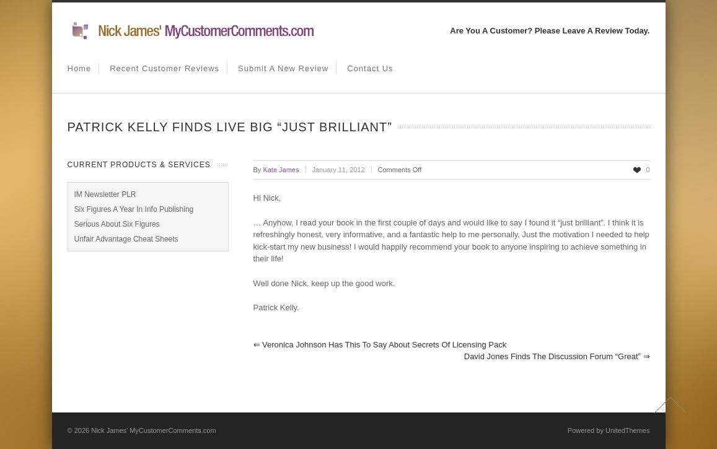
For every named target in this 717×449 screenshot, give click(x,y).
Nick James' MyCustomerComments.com (153, 430)
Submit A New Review (283, 68)
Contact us (370, 68)
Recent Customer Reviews (164, 68)
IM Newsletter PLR (105, 194)
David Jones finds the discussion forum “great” (557, 356)
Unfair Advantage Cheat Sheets (126, 239)
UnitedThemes (627, 430)
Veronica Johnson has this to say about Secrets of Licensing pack (380, 344)
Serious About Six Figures (117, 224)
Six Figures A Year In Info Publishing (134, 209)
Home (80, 68)
